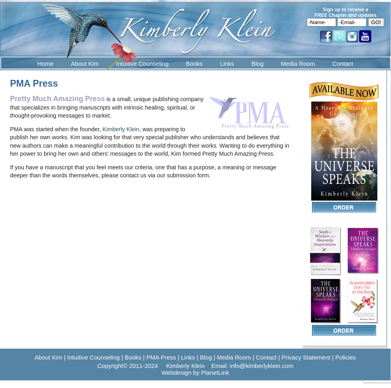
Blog (257, 63)
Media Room (298, 63)
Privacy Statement (306, 357)
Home (45, 63)
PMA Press (161, 357)
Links (227, 63)
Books (194, 63)
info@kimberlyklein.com (262, 365)
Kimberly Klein (120, 129)
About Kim (85, 63)
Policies (345, 357)
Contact (342, 63)
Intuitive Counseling (142, 63)
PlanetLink (215, 372)
